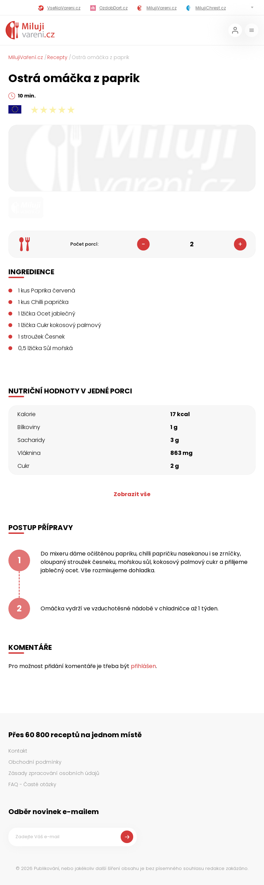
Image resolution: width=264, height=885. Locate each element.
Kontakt (17, 750)
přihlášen (143, 666)
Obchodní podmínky (35, 762)
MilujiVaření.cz (25, 57)
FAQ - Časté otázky (32, 784)
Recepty (57, 57)
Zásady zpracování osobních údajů (53, 773)
